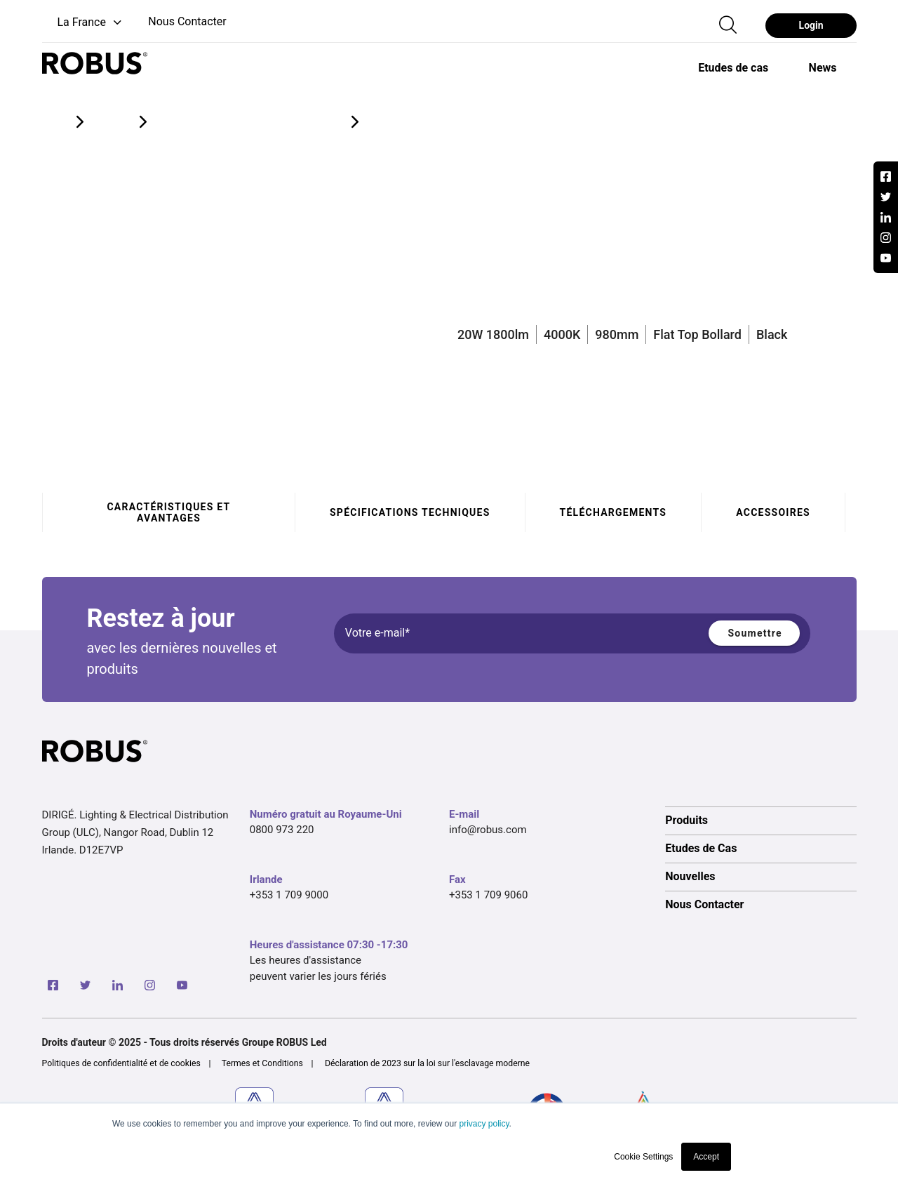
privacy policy (484, 1124)
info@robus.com (488, 829)
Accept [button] (706, 1157)
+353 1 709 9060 (488, 895)
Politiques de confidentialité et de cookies (121, 1063)
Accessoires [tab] (773, 512)
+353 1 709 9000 (289, 895)
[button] (83, 22)
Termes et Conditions (262, 1063)
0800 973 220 (282, 829)
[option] (733, 67)
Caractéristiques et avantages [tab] (168, 512)
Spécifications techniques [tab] (410, 512)
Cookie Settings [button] (643, 1157)
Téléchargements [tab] (612, 512)
